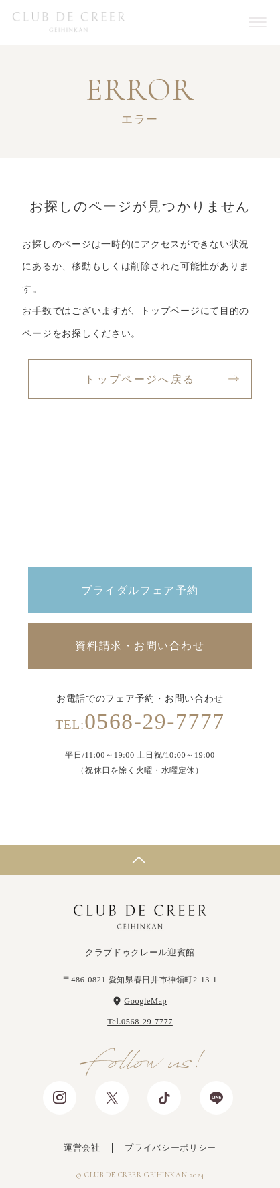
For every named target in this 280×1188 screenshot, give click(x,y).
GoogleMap (145, 1001)
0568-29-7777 (139, 721)
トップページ (170, 310)
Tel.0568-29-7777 (140, 1021)
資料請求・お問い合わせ (139, 645)
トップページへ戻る (139, 379)
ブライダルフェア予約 (140, 590)
